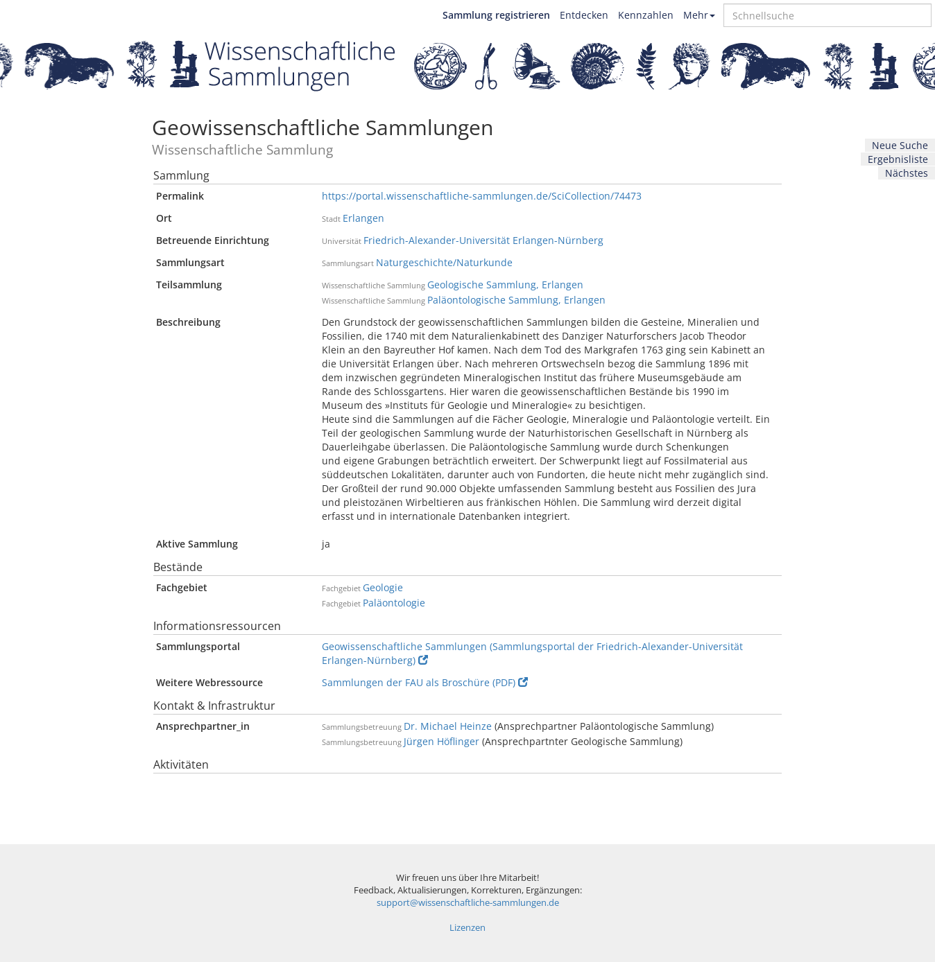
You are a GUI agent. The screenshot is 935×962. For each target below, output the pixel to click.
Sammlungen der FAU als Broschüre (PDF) (425, 682)
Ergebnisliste (898, 159)
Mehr (699, 14)
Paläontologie (394, 602)
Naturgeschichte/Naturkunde (444, 262)
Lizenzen (467, 928)
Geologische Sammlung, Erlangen (505, 284)
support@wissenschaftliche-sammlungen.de (468, 903)
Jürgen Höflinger (441, 741)
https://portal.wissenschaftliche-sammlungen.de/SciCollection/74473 (482, 195)
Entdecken (584, 14)
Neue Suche (900, 145)
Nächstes (906, 173)
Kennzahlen (646, 14)
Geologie (383, 587)
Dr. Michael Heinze (448, 726)
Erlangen (363, 218)
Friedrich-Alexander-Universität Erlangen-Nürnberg (483, 240)
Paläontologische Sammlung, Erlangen (516, 299)
